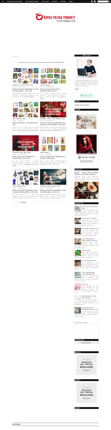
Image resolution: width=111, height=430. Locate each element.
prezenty (63, 118)
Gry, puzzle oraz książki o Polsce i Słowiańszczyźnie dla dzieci (50, 90)
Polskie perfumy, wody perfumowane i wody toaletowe (90, 308)
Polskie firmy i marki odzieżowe (90, 228)
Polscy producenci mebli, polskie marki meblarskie (88, 273)
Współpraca (63, 1)
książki (14, 118)
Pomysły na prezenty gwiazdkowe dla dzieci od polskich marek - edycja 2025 (24, 90)
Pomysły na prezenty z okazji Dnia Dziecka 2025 (25, 124)
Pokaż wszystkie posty (57, 62)
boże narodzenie (43, 118)
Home (14, 56)
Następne (23, 202)
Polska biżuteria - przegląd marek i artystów (89, 296)
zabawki (24, 118)
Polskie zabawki (86, 250)
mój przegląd (19, 118)
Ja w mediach (55, 1)
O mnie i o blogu (45, 1)
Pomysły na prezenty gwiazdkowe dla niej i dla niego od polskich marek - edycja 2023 (53, 124)
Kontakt (71, 1)
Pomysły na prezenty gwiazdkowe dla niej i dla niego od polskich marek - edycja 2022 (25, 191)
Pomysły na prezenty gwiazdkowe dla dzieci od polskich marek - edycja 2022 (52, 191)
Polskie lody (85, 284)
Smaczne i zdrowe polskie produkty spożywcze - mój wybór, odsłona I (86, 173)
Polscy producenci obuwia (89, 260)
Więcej (77, 89)
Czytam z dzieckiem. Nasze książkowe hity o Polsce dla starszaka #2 (53, 157)
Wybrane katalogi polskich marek (14, 1)
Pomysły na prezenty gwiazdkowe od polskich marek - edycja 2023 (23, 157)
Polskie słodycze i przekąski (89, 218)
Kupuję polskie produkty (81, 105)
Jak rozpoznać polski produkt (32, 1)
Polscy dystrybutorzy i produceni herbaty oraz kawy (89, 239)
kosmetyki (49, 118)
